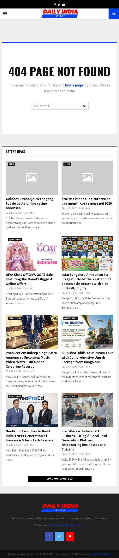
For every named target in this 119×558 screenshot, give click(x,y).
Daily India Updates (101, 554)
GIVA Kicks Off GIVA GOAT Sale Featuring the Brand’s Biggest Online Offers (29, 279)
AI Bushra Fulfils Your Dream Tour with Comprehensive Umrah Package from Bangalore (87, 357)
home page (74, 85)
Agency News (15, 240)
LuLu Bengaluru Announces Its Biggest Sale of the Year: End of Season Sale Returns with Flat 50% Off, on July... (86, 281)
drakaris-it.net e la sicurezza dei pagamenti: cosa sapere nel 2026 (87, 201)
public (11, 164)
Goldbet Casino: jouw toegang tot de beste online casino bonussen (29, 203)
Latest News (15, 151)
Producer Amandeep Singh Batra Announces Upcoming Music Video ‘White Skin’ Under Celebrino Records (31, 359)
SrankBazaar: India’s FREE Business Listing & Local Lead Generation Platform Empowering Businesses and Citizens (84, 440)
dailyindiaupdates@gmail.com (66, 525)
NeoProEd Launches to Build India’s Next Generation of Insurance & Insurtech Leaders (29, 435)
